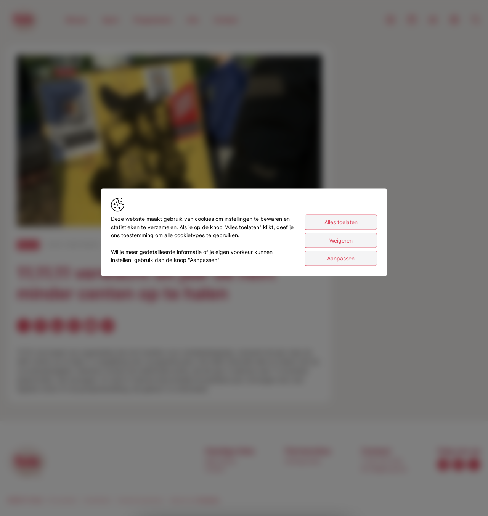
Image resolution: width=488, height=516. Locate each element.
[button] (171, 142)
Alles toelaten (341, 222)
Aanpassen (341, 258)
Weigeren (341, 240)
